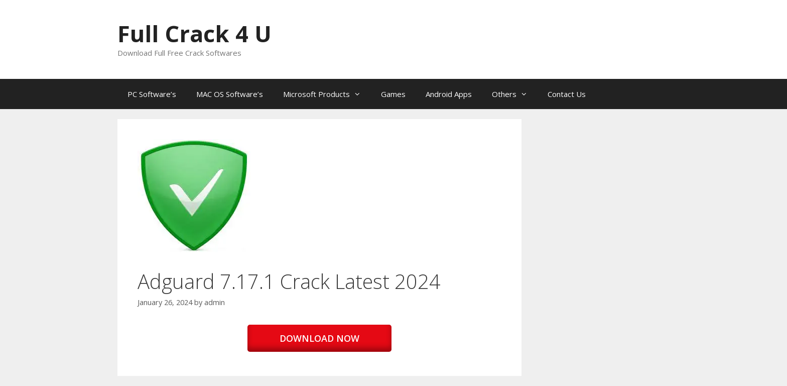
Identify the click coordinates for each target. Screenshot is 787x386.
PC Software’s (151, 94)
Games (393, 94)
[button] (194, 195)
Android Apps (449, 94)
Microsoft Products (327, 94)
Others (515, 94)
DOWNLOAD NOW (319, 338)
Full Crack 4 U (194, 33)
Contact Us (567, 94)
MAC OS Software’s (229, 94)
